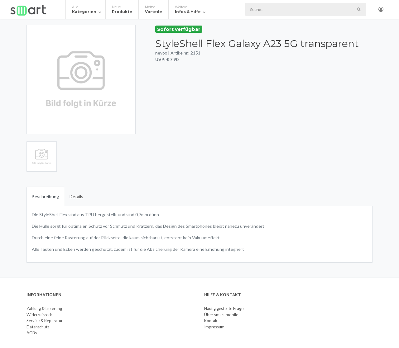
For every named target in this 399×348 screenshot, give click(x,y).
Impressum (214, 326)
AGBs (31, 332)
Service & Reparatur (44, 320)
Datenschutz (37, 326)
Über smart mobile (221, 314)
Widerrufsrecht (40, 314)
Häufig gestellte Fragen (225, 308)
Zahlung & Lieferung (44, 308)
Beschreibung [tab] (45, 196)
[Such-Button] (358, 9)
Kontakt (211, 320)
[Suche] (305, 9)
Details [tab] (76, 196)
